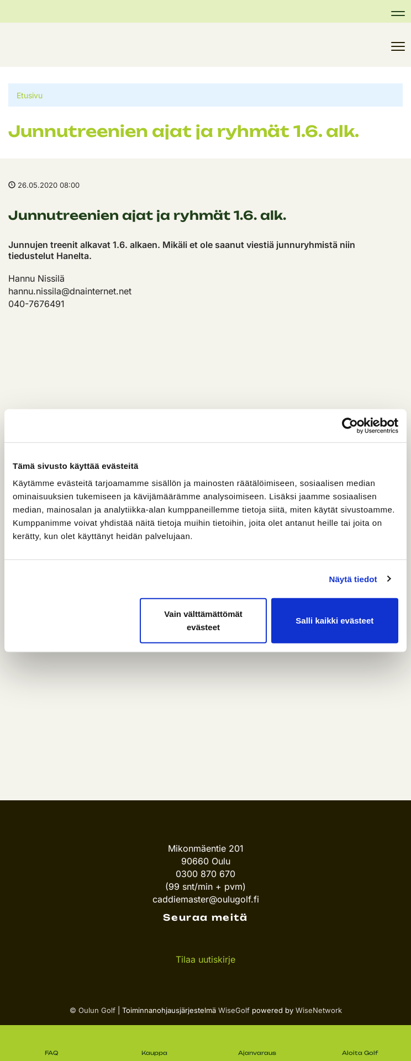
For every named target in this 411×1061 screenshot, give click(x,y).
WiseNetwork (319, 1010)
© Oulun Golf (92, 1010)
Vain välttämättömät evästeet (203, 620)
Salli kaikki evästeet (334, 620)
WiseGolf (234, 1010)
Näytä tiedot (353, 578)
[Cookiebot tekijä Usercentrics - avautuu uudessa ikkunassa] (350, 425)
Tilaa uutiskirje (205, 959)
